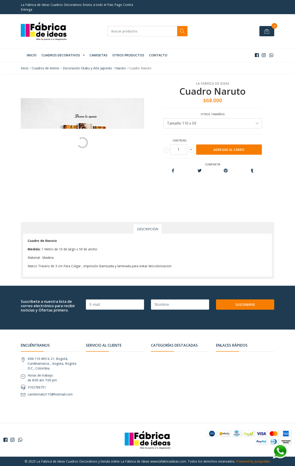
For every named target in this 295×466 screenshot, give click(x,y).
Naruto (120, 68)
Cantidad (180, 140)
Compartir (212, 164)
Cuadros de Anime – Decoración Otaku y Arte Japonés (72, 68)
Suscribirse (245, 304)
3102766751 (37, 387)
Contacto (158, 55)
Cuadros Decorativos (61, 55)
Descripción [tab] (147, 229)
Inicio (32, 55)
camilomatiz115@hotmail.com (50, 394)
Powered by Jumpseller (253, 461)
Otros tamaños (213, 114)
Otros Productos (128, 55)
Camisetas (98, 55)
